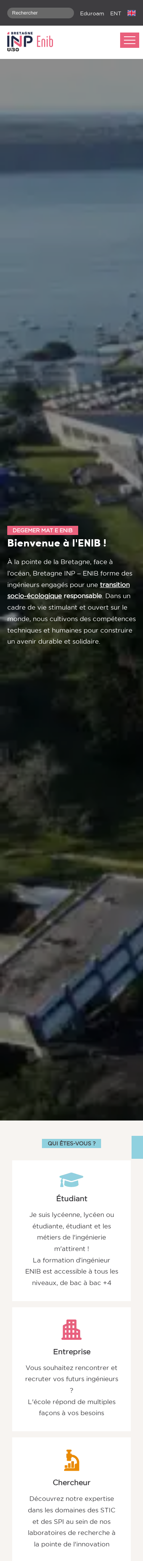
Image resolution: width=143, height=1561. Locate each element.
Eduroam (92, 13)
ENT (115, 13)
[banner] (34, 42)
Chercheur (71, 1483)
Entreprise (71, 1352)
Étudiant (71, 1199)
